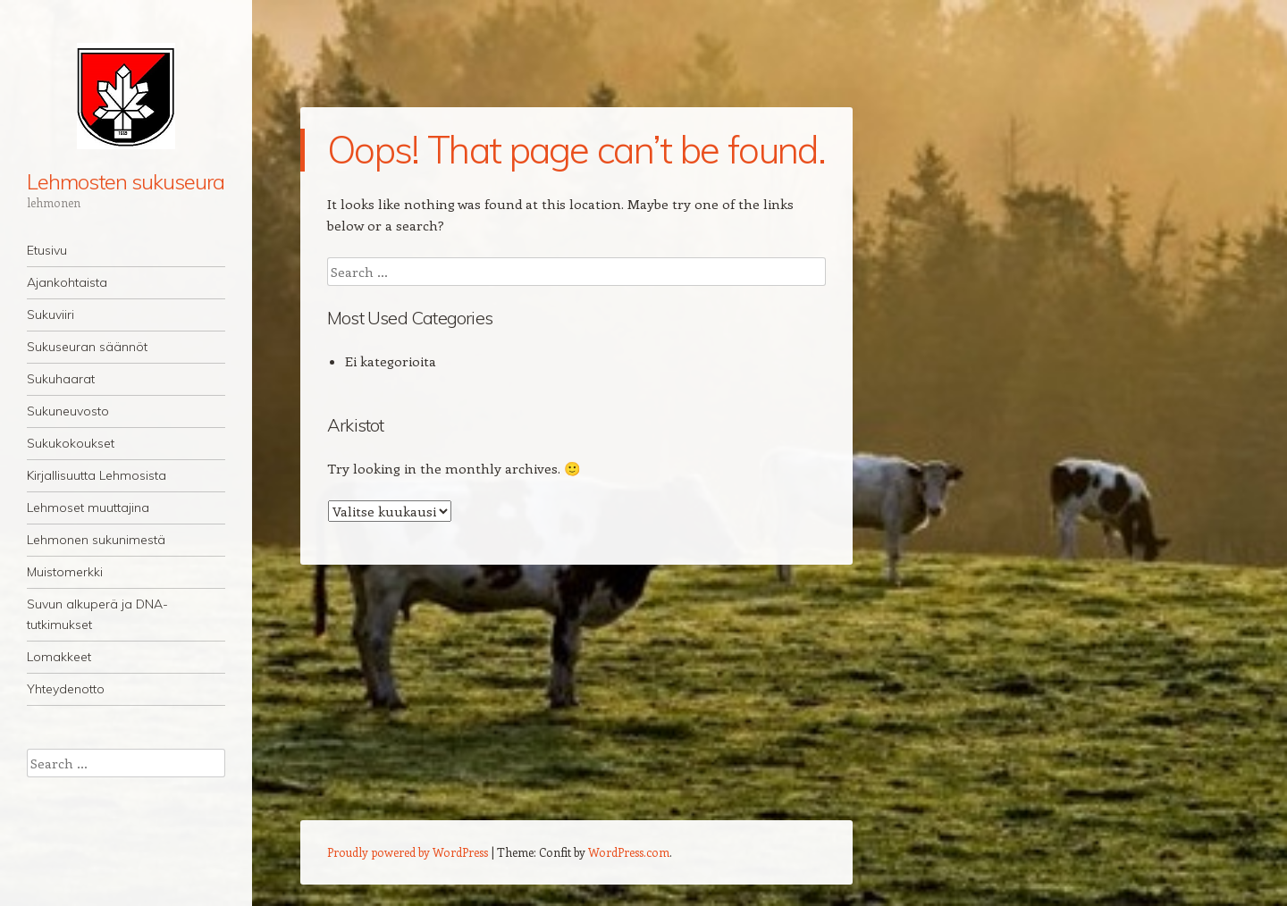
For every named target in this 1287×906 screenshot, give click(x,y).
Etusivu (47, 250)
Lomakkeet (59, 657)
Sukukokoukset (70, 443)
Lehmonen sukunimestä (96, 540)
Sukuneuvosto (68, 411)
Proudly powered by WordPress (407, 852)
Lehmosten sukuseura (125, 181)
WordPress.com (628, 852)
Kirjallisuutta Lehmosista (96, 475)
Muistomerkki (65, 572)
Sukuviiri (50, 314)
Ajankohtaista (67, 282)
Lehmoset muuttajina (88, 507)
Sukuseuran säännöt (87, 347)
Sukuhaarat (61, 379)
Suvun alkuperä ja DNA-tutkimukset (97, 614)
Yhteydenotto (66, 689)
